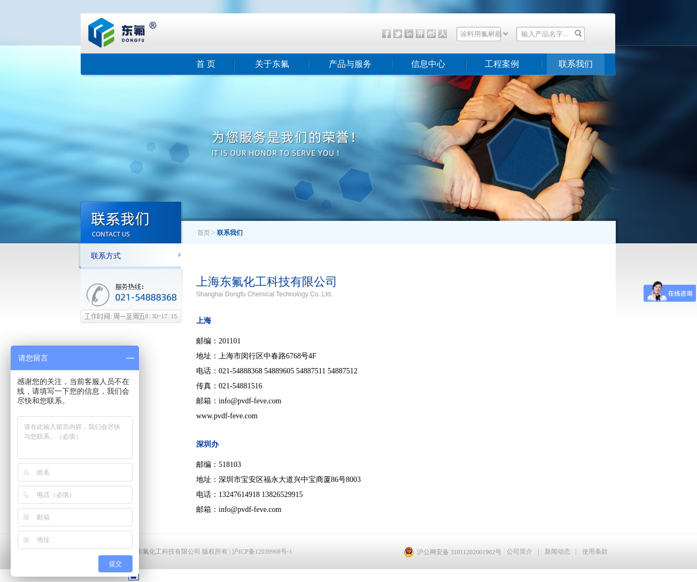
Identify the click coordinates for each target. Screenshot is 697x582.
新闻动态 (557, 551)
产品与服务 (350, 63)
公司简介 (519, 551)
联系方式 (106, 256)
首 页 (205, 63)
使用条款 (595, 551)
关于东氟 (272, 63)
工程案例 (502, 63)
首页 (203, 232)
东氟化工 (114, 44)
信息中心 (428, 63)
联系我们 (576, 63)
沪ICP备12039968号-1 (262, 551)
